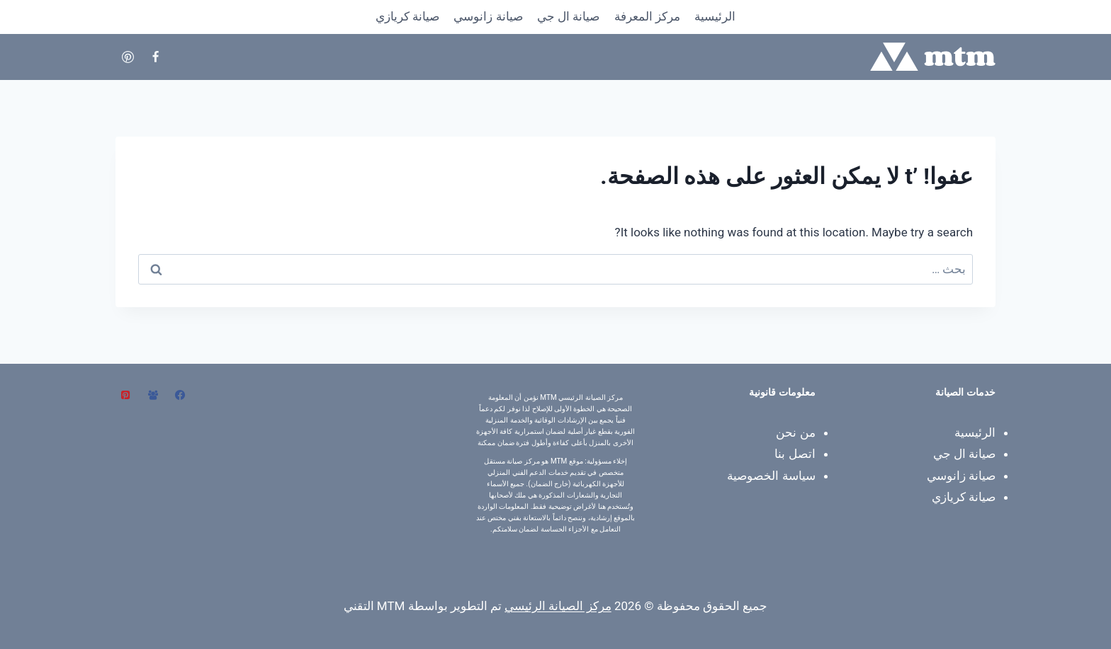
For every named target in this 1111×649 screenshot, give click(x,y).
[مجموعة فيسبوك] (153, 395)
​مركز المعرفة (647, 16)
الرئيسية (714, 16)
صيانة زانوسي (487, 16)
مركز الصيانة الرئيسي (557, 606)
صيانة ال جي (568, 16)
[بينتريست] (125, 395)
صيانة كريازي (407, 16)
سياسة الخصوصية (771, 476)
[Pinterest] (127, 57)
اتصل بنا (794, 454)
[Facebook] (155, 57)
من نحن (795, 432)
